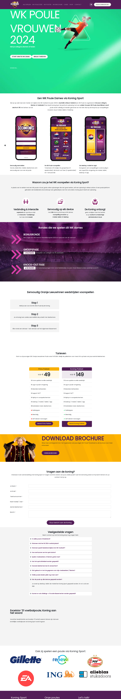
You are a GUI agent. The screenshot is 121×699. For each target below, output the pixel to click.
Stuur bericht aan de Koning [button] (60, 523)
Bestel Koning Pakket (76, 423)
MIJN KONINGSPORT (102, 4)
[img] (7, 145)
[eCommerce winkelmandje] (91, 4)
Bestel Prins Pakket (44, 423)
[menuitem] (27, 5)
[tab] (60, 539)
